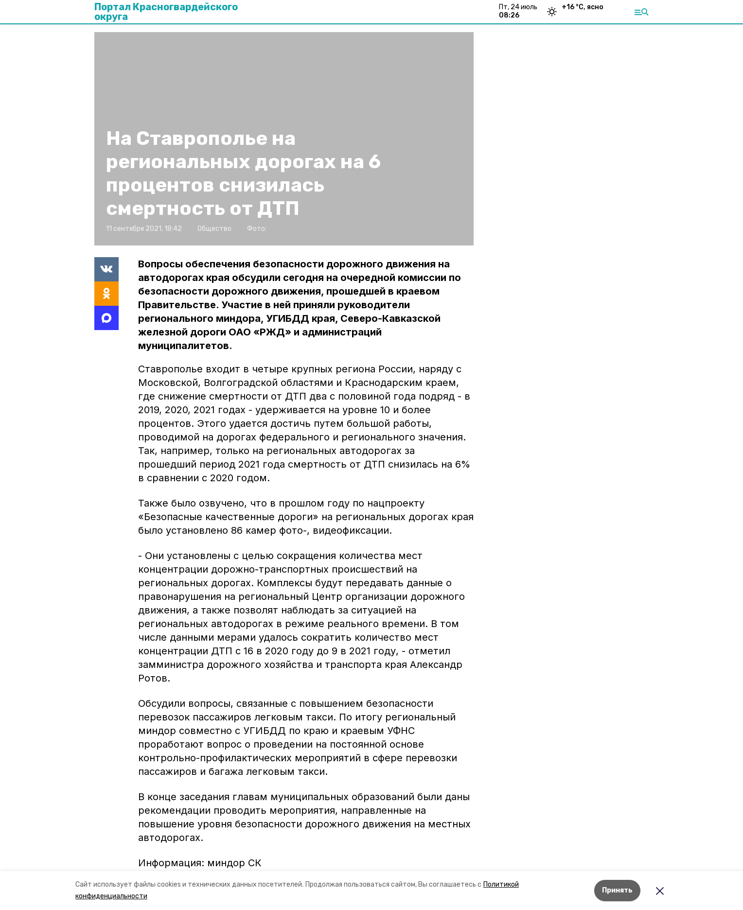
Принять (617, 890)
